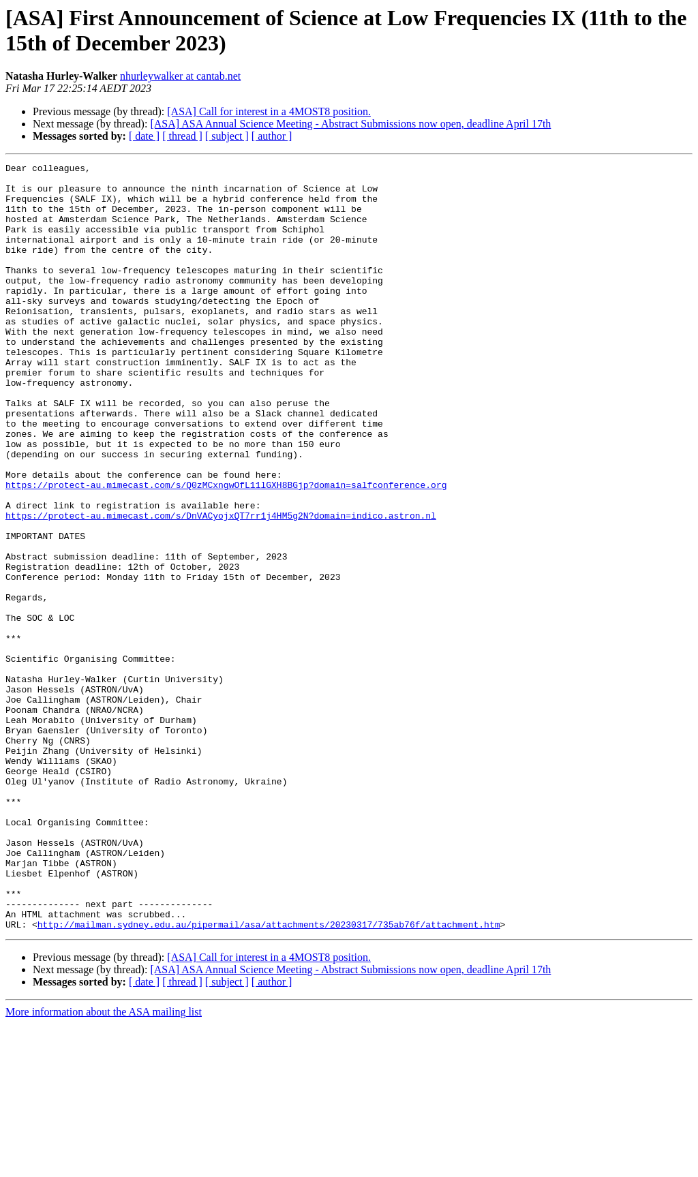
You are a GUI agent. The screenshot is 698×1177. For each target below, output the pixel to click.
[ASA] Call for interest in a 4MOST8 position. (269, 111)
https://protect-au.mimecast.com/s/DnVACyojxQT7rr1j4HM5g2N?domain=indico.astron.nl (220, 587)
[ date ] (144, 136)
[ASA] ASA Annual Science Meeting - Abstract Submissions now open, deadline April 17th (350, 123)
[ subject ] (227, 136)
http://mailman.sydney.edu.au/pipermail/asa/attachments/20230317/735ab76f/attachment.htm (268, 1077)
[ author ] (272, 136)
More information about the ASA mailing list (103, 1165)
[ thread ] (182, 136)
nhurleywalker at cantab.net (180, 76)
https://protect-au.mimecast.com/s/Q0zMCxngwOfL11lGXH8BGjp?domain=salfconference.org (225, 550)
